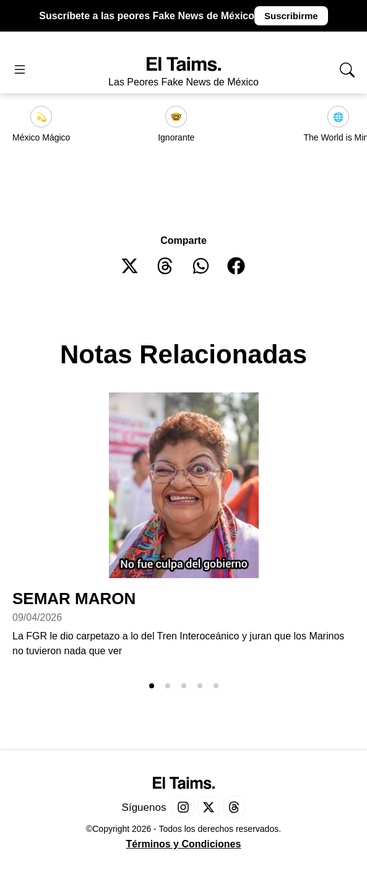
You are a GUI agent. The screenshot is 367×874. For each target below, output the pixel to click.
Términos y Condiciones (183, 844)
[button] (130, 266)
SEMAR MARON (74, 598)
